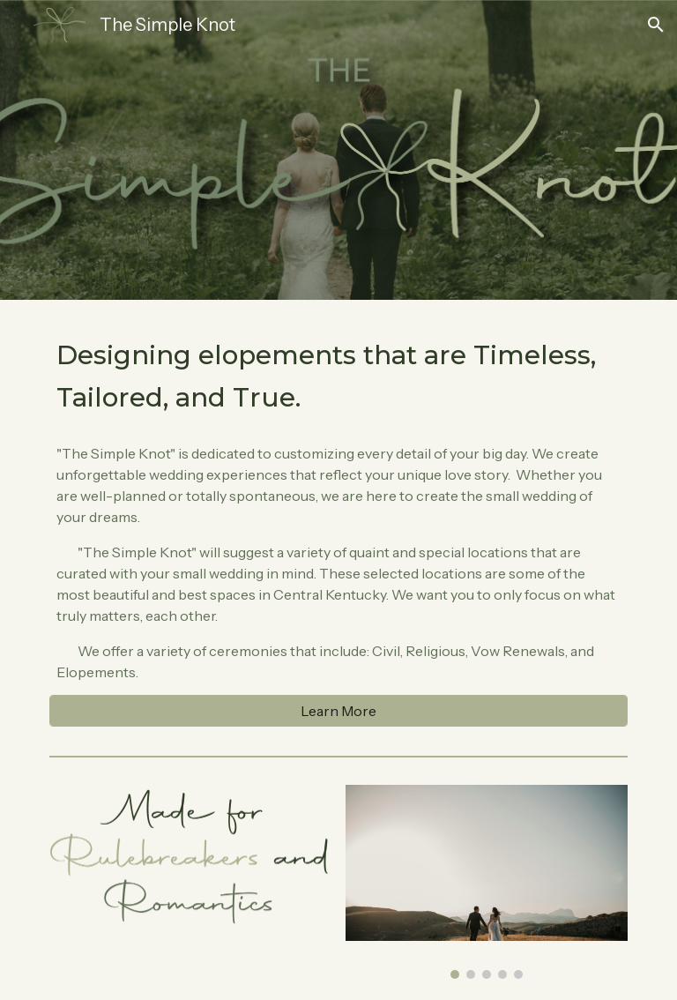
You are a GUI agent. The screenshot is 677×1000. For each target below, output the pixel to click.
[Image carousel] (486, 882)
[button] (656, 25)
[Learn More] (338, 711)
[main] (338, 375)
